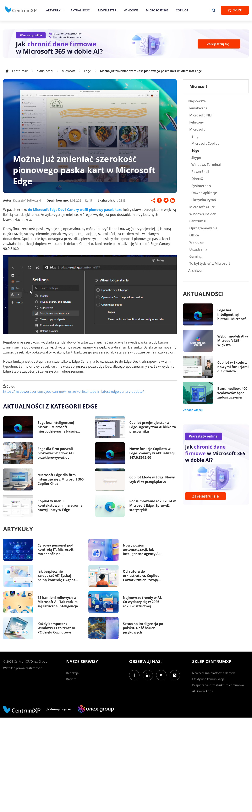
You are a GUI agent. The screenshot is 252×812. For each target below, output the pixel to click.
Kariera (71, 679)
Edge (87, 71)
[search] (213, 10)
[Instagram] (175, 675)
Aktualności (81, 10)
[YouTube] (161, 675)
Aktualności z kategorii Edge (50, 406)
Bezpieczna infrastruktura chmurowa (218, 685)
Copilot (182, 10)
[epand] (62, 10)
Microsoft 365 (157, 10)
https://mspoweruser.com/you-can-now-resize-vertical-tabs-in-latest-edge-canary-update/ (73, 391)
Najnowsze (197, 101)
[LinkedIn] (148, 675)
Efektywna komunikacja (208, 679)
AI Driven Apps (202, 691)
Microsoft (68, 71)
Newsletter (107, 10)
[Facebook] (134, 675)
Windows (131, 10)
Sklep (235, 10)
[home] (20, 9)
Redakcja (72, 673)
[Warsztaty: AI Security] (126, 43)
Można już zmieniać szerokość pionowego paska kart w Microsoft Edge (151, 71)
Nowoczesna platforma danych (213, 673)
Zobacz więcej (192, 410)
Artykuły (53, 10)
